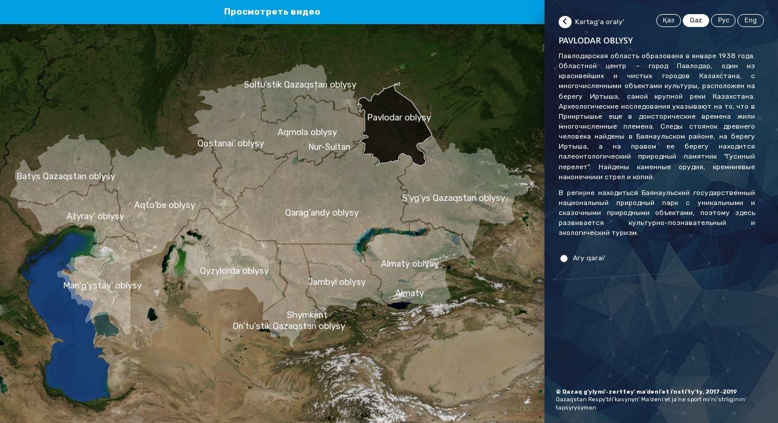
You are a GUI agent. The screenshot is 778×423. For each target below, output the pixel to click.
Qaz (696, 20)
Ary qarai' (589, 258)
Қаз (668, 20)
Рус (723, 20)
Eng (750, 20)
